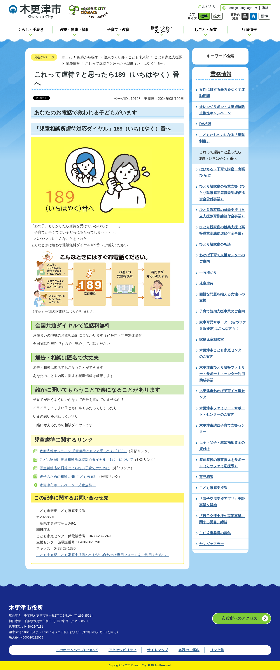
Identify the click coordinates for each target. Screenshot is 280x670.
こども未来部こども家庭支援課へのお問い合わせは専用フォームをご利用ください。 (102, 555)
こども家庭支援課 (168, 57)
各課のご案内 (189, 650)
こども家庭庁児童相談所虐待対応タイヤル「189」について (86, 459)
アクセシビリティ (122, 650)
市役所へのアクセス (239, 618)
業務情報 (73, 63)
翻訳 (265, 8)
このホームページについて (77, 650)
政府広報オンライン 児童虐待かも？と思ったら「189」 (83, 451)
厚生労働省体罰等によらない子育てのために (75, 468)
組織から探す (87, 57)
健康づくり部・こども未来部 (126, 57)
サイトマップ (157, 650)
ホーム (66, 57)
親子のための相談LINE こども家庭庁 (68, 476)
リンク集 (217, 650)
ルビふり (209, 6)
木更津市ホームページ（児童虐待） (68, 485)
